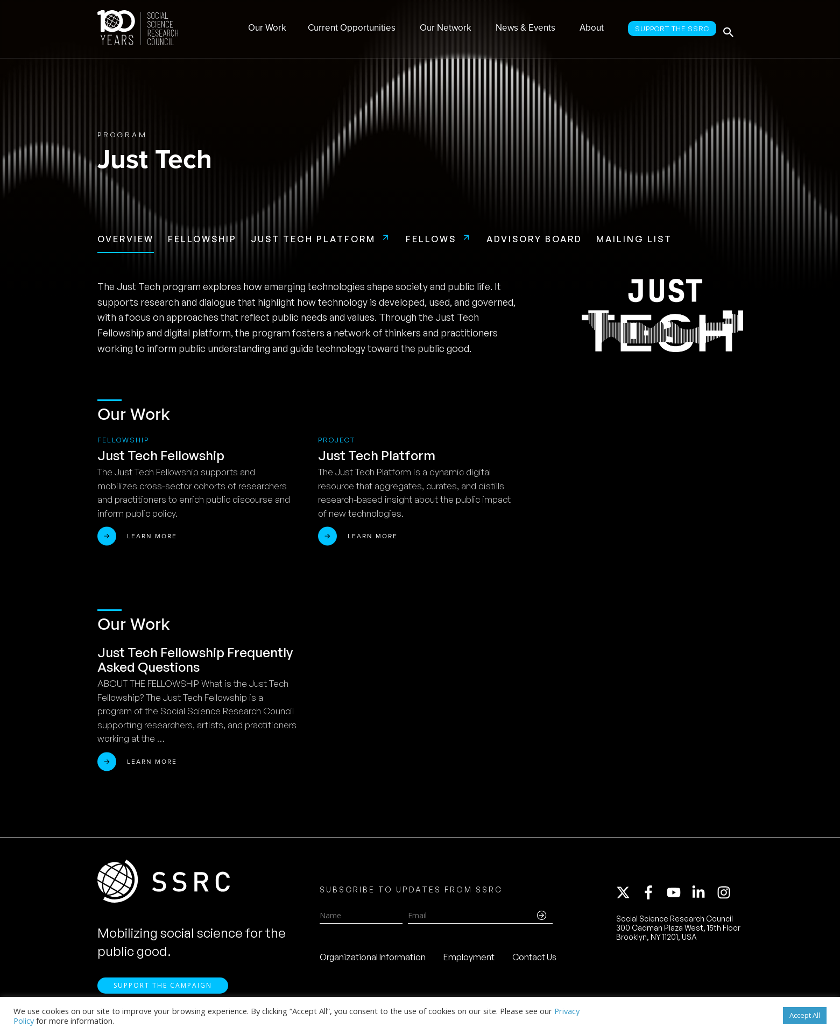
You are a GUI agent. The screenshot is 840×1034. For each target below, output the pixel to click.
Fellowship (202, 239)
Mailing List (634, 239)
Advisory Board (534, 239)
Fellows (431, 239)
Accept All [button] (804, 1015)
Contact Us (534, 959)
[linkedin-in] (703, 896)
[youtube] (678, 896)
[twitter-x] (628, 896)
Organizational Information (373, 959)
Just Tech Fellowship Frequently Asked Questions (195, 659)
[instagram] (726, 896)
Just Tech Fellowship (160, 455)
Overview (125, 239)
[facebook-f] (653, 896)
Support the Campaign (163, 991)
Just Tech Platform (313, 239)
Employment (469, 959)
